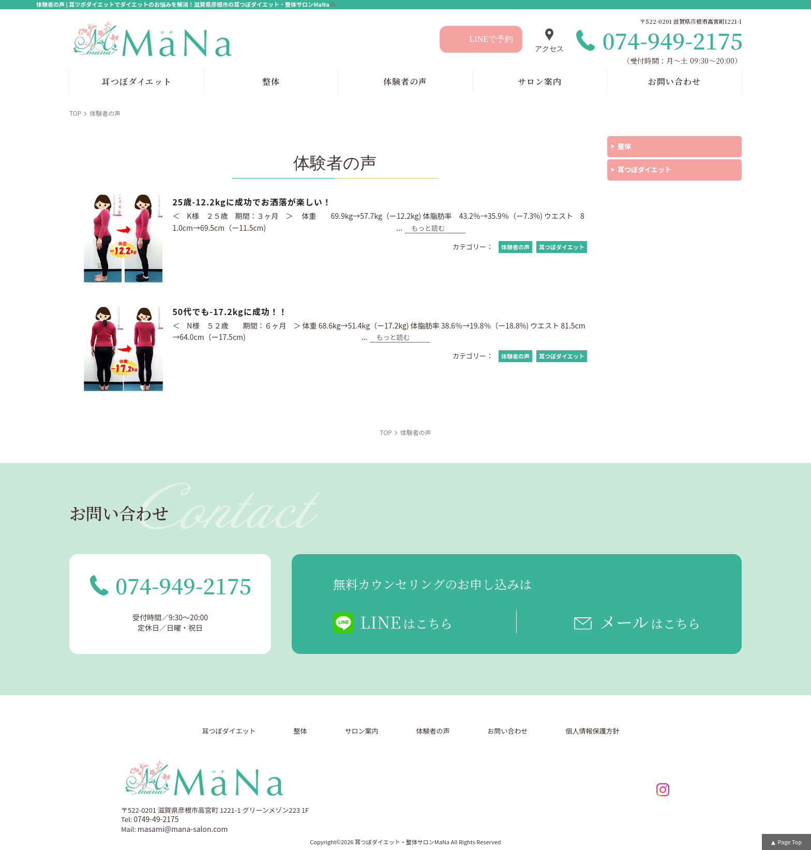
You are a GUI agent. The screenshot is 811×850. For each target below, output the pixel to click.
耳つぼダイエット (644, 169)
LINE (406, 621)
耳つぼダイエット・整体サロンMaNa (402, 842)
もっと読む (428, 229)
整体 (624, 146)
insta (662, 789)
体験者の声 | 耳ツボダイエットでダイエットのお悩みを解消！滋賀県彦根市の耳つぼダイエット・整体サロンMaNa (182, 4)
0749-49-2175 (155, 819)
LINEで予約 (491, 39)
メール (649, 621)
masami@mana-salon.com (183, 829)
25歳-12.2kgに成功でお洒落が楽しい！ (251, 202)
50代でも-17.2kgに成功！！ (229, 311)
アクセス (549, 49)
